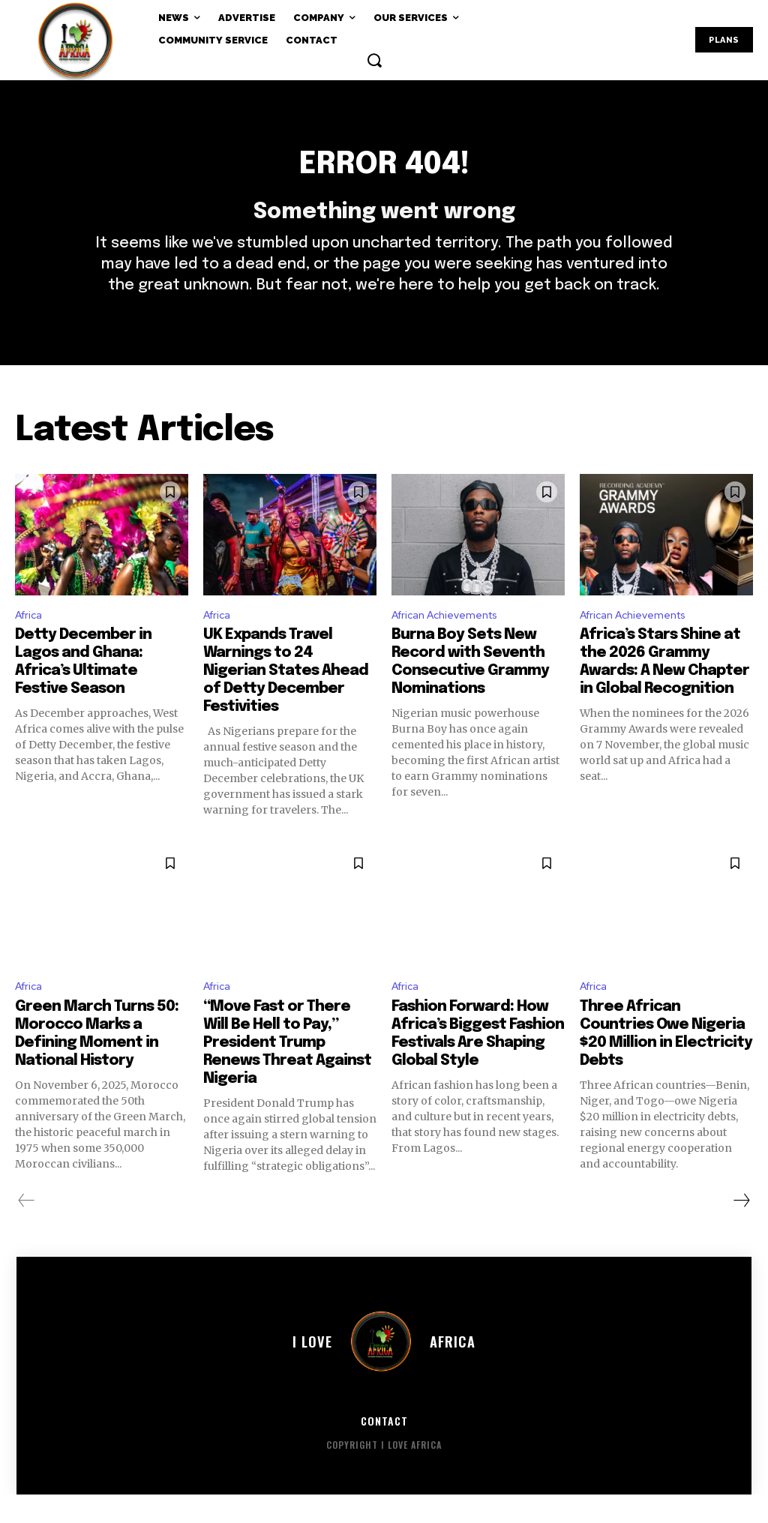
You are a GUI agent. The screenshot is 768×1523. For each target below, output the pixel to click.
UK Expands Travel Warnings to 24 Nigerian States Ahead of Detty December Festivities (285, 697)
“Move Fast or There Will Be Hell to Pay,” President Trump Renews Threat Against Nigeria (287, 1071)
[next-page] (741, 1229)
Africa (31, 639)
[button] (374, 60)
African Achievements (452, 639)
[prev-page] (26, 1229)
